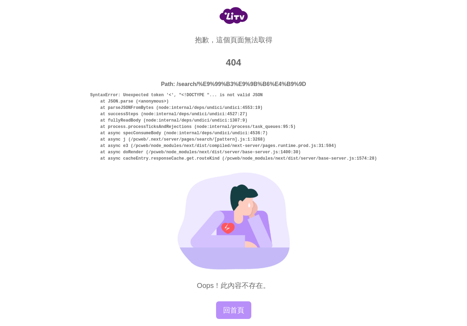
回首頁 (233, 310)
